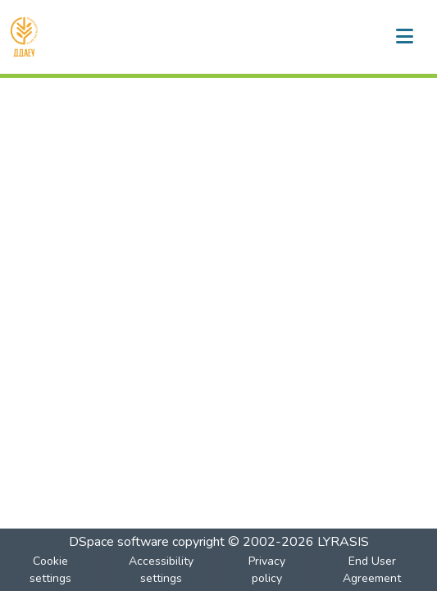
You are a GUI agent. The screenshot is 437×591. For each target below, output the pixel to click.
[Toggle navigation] (404, 36)
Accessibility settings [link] (161, 569)
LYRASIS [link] (343, 542)
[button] (24, 36)
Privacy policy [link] (266, 569)
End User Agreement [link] (372, 569)
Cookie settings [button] (50, 569)
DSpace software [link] (119, 542)
